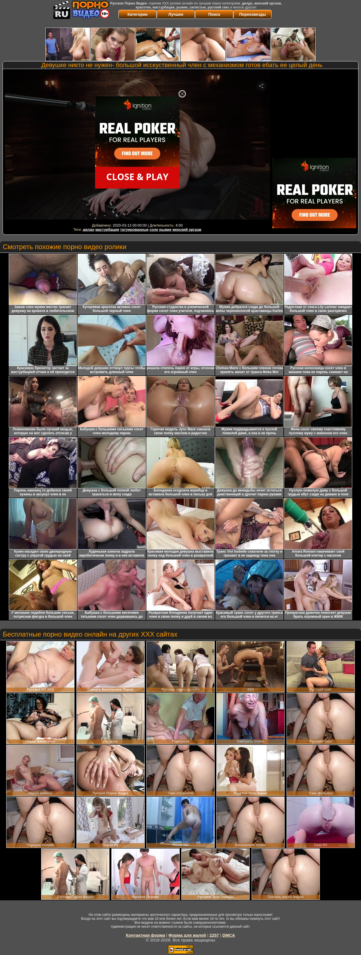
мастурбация (107, 229)
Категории (137, 14)
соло (153, 229)
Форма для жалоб (187, 935)
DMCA (228, 935)
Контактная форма (145, 935)
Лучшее (175, 14)
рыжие (165, 229)
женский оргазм (187, 229)
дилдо (88, 229)
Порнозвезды (252, 14)
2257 (214, 935)
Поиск (214, 14)
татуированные (134, 229)
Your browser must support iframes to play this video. (137, 145)
